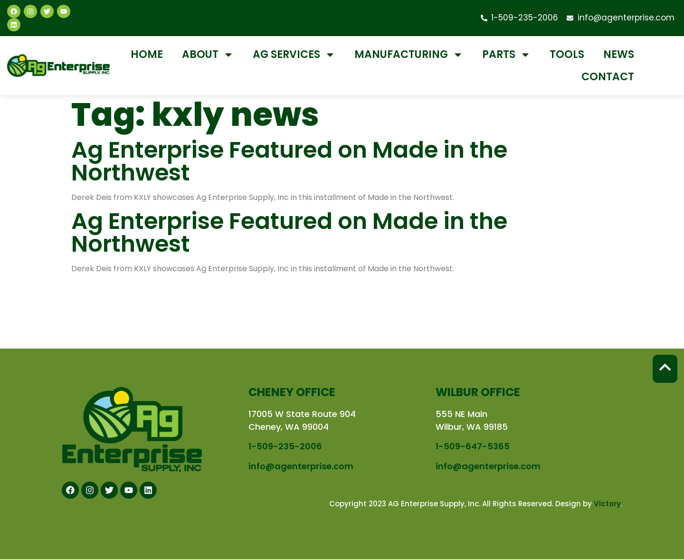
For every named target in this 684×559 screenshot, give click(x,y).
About (208, 55)
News (618, 54)
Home (147, 54)
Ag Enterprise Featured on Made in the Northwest (289, 161)
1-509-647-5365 (473, 446)
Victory (607, 504)
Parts (506, 55)
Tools (567, 54)
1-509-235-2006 (285, 446)
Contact (607, 76)
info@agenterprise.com (300, 466)
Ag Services (294, 55)
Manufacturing (408, 55)
